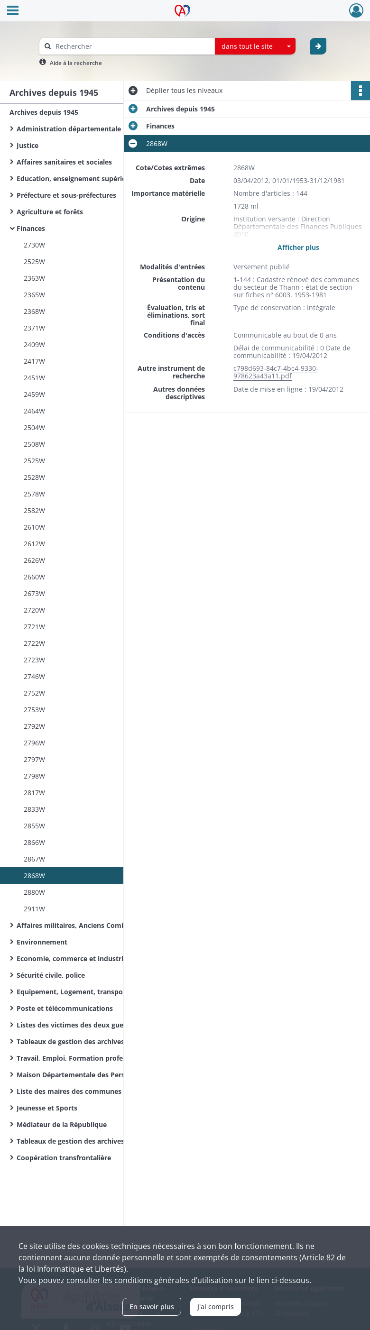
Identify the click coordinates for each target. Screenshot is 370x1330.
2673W (34, 593)
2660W (34, 576)
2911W (34, 908)
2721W (34, 626)
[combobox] (255, 46)
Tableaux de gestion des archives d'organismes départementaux (111, 1141)
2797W (34, 759)
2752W (34, 692)
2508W (34, 444)
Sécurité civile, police (51, 975)
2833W (34, 809)
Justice (27, 145)
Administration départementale (69, 128)
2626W (34, 560)
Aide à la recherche (76, 63)
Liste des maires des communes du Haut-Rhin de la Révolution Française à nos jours (111, 1091)
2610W (34, 527)
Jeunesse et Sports (47, 1107)
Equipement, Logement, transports (74, 991)
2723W (34, 659)
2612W (34, 543)
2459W (34, 394)
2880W (34, 892)
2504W (34, 427)
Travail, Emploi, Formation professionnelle (86, 1058)
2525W (34, 261)
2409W (34, 344)
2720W (34, 610)
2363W (34, 278)
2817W (34, 792)
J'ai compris (215, 1306)
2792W (34, 726)
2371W (34, 327)
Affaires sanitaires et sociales (64, 161)
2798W (34, 775)
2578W (34, 493)
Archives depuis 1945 (43, 112)
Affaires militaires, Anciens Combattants (83, 925)
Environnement (42, 941)
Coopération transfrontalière (64, 1157)
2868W (34, 875)
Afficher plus (298, 247)
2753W (34, 709)
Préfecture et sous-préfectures (66, 195)
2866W (34, 842)
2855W (34, 825)
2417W (34, 361)
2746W (34, 676)
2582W (34, 510)
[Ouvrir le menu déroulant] (12, 11)
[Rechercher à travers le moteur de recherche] (132, 46)
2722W (34, 643)
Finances (31, 228)
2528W (34, 477)
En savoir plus (152, 1306)
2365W (34, 294)
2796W (34, 742)
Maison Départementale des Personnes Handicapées (102, 1074)
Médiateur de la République (62, 1124)
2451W (34, 377)
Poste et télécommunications (65, 1008)
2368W (34, 311)
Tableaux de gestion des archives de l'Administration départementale (111, 1041)
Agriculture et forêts (50, 211)
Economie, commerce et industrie (72, 958)
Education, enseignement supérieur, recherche (93, 178)
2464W (34, 410)
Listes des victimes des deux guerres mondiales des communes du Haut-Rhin (111, 1024)
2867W (34, 858)
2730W (34, 244)
